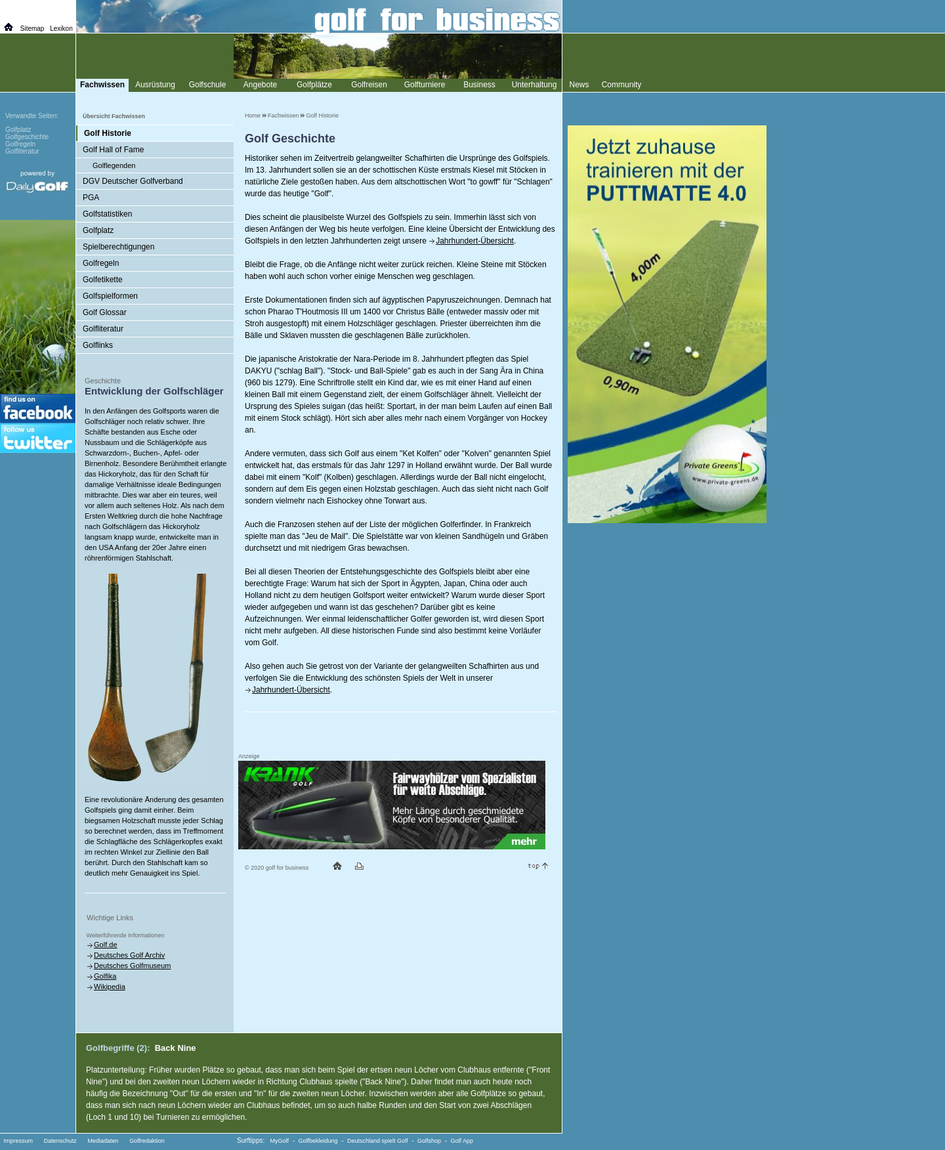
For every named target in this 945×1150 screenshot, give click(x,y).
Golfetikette (103, 279)
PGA (91, 197)
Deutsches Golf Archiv (129, 955)
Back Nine (175, 1048)
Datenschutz (60, 1141)
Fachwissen (283, 115)
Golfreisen (369, 84)
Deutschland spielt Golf (377, 1141)
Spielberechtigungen (118, 246)
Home (253, 115)
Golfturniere (425, 84)
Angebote (260, 84)
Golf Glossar (105, 312)
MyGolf (279, 1141)
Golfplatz (98, 230)
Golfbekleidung (318, 1141)
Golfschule (207, 84)
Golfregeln (101, 263)
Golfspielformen (110, 296)
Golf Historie (322, 115)
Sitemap (32, 28)
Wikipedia (109, 986)
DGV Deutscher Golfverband (133, 181)
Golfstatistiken (107, 214)
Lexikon (61, 28)
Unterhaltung (534, 84)
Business (479, 84)
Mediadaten (102, 1141)
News (579, 84)
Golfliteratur (103, 328)
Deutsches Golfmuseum (132, 965)
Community (622, 84)
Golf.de (105, 944)
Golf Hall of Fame (113, 149)
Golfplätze (314, 84)
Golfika (105, 976)
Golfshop (429, 1141)
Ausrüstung (155, 84)
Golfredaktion (147, 1141)
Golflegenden (114, 165)
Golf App (462, 1141)
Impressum (18, 1141)
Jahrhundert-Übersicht (475, 240)
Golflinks (98, 345)
